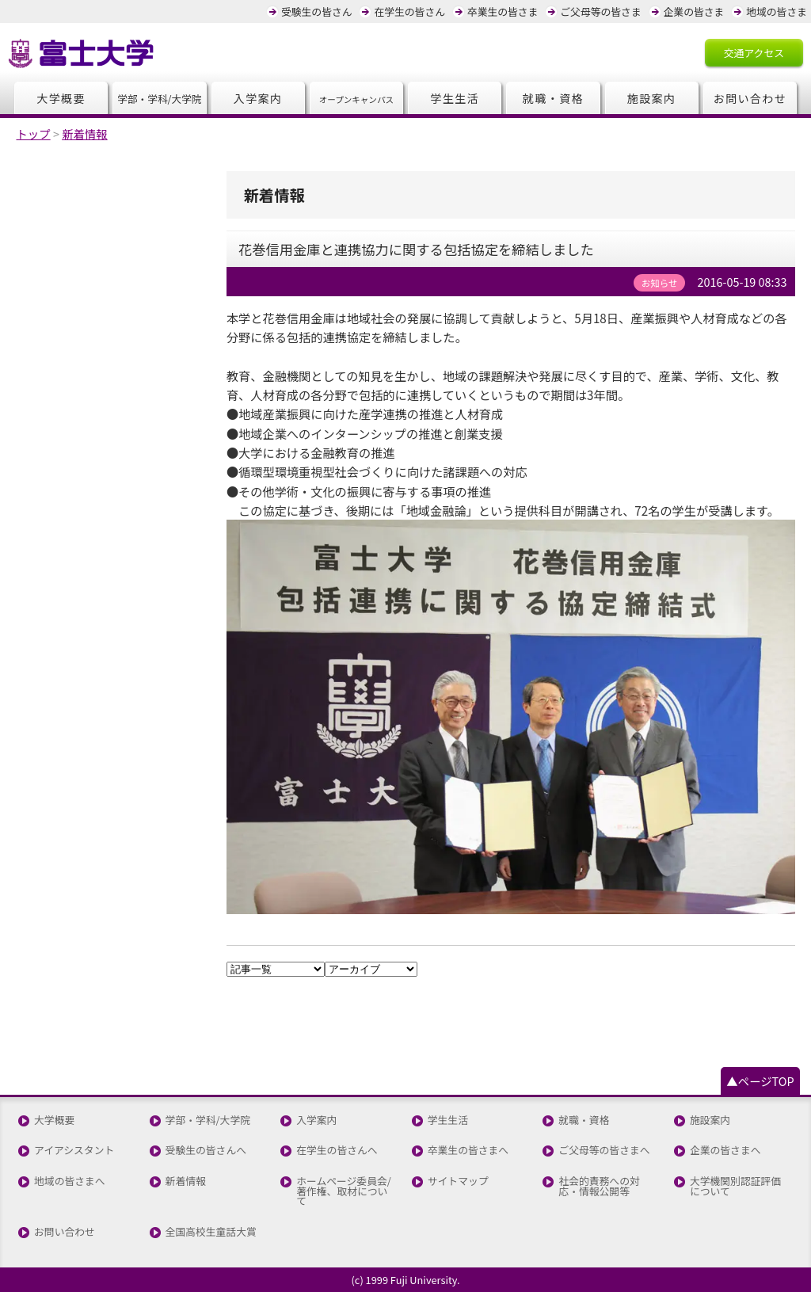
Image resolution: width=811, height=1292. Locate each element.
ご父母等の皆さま (600, 11)
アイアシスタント (74, 1150)
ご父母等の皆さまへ (603, 1150)
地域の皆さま (776, 11)
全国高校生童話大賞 (211, 1232)
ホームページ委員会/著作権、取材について (343, 1191)
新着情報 (186, 1181)
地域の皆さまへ (69, 1181)
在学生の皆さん (409, 11)
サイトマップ (458, 1181)
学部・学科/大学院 (208, 1120)
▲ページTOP (760, 1081)
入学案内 (258, 98)
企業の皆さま (694, 11)
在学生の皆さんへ (336, 1150)
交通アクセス (754, 52)
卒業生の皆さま (503, 11)
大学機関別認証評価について (735, 1186)
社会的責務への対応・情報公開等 (598, 1186)
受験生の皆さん (316, 11)
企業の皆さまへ (725, 1150)
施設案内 (651, 98)
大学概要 (61, 98)
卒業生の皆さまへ (468, 1150)
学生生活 (454, 98)
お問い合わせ (749, 98)
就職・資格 (553, 98)
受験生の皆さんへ (206, 1150)
